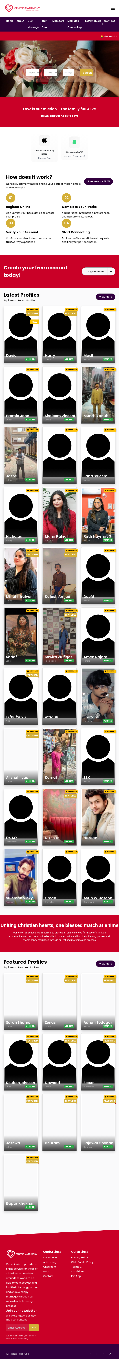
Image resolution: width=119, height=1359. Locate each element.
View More (105, 296)
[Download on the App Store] (44, 147)
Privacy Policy (21, 1338)
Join (34, 1327)
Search (87, 73)
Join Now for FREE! (98, 181)
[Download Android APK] (74, 147)
